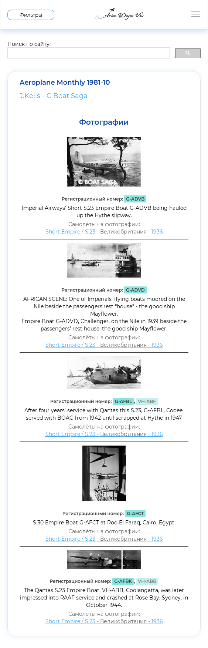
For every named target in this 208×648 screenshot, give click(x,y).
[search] (88, 53)
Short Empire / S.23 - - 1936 (104, 231)
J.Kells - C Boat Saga (54, 96)
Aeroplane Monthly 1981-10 (65, 82)
